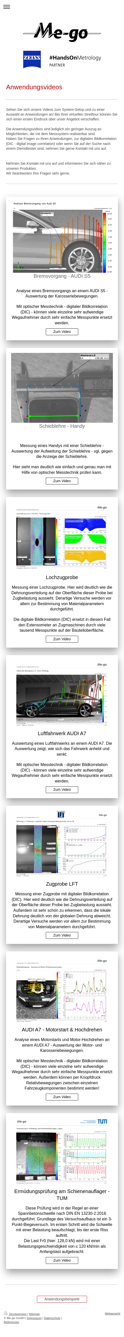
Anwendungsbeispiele (61, 1299)
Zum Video (62, 332)
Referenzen (11, 1322)
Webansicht (112, 1313)
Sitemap (34, 1313)
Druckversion (15, 1313)
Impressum (34, 1318)
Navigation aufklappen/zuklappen (62, 6)
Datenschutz (52, 1318)
